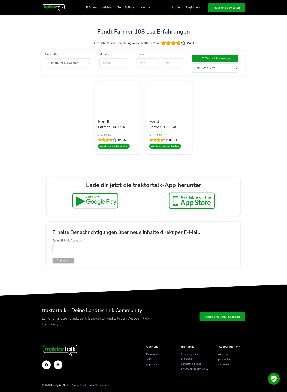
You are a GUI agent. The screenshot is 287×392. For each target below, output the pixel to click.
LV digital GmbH (60, 385)
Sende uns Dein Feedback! (222, 317)
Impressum (152, 364)
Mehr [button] (145, 8)
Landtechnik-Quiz (191, 364)
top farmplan (223, 359)
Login (176, 8)
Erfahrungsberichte (99, 8)
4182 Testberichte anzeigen (215, 58)
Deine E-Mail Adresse (67, 241)
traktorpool (222, 354)
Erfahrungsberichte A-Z (194, 369)
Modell (104, 54)
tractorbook (222, 364)
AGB (149, 359)
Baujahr (142, 54)
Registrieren (194, 8)
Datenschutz (153, 354)
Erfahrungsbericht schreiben (191, 356)
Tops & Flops (126, 8)
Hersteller (52, 54)
